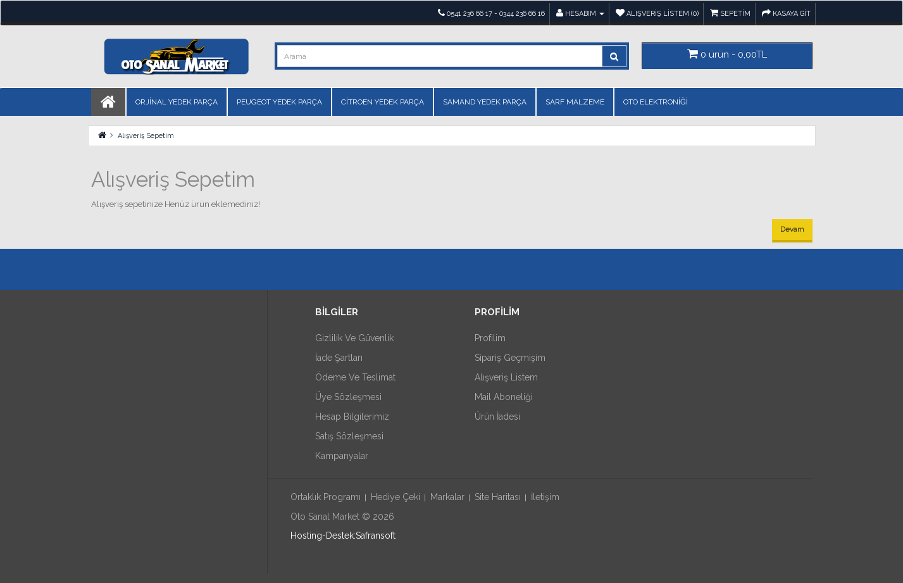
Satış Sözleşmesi (349, 436)
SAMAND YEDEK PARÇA (484, 101)
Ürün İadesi (497, 416)
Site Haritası (498, 497)
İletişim (545, 497)
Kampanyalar (341, 456)
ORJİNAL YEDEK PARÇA (176, 101)
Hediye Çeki (395, 497)
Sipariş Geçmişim (510, 358)
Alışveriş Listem (506, 377)
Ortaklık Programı (325, 497)
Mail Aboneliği (504, 397)
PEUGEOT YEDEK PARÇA (279, 101)
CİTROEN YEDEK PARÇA (382, 101)
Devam (792, 229)
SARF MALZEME (574, 101)
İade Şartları (339, 358)
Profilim (490, 338)
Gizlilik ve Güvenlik (354, 338)
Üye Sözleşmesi (348, 397)
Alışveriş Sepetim (146, 136)
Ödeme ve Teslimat (355, 377)
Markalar (447, 497)
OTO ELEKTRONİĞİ (655, 101)
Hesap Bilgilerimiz (352, 416)
